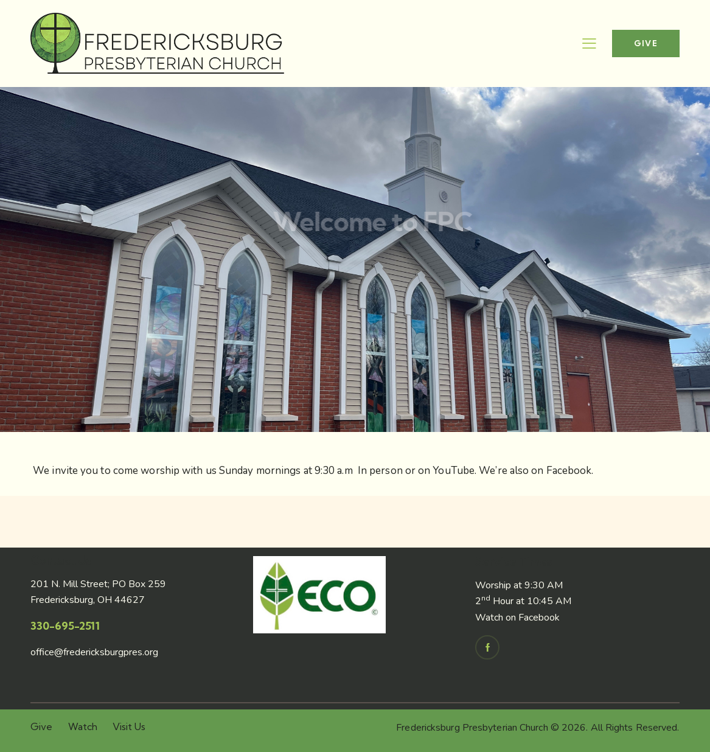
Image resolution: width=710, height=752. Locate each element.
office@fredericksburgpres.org (94, 652)
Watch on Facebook (517, 617)
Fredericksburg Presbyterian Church (472, 727)
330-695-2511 (65, 626)
